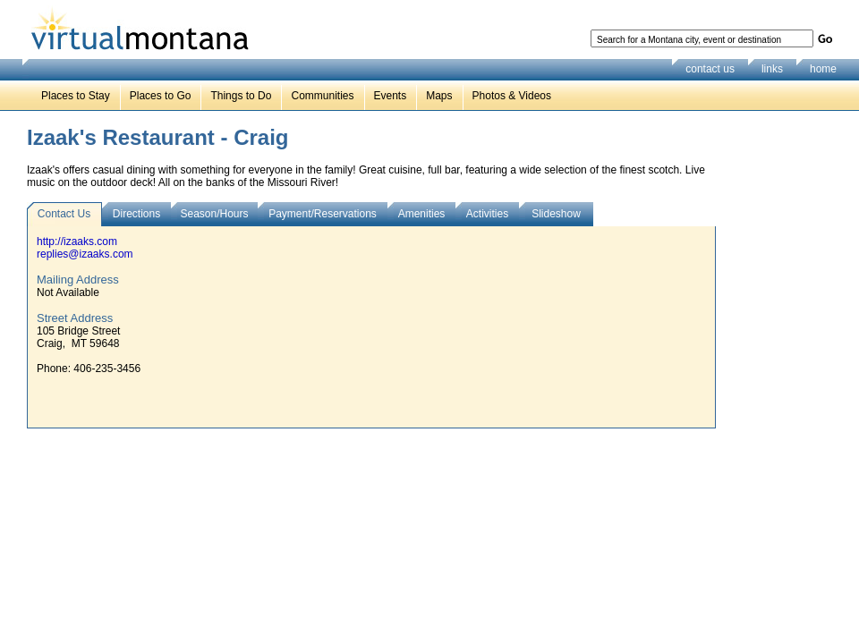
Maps (439, 95)
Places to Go (160, 95)
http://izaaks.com (77, 241)
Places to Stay (75, 95)
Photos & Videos (512, 95)
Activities (487, 214)
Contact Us (64, 214)
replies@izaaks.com (85, 254)
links (772, 69)
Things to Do (240, 95)
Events (390, 95)
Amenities (422, 214)
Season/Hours (214, 214)
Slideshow (556, 214)
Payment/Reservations (322, 214)
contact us (710, 69)
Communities (322, 95)
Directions (136, 214)
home (823, 69)
